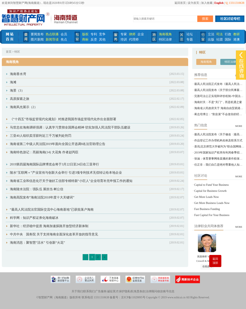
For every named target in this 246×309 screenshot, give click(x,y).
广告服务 (101, 291)
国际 (228, 39)
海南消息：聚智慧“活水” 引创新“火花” (37, 242)
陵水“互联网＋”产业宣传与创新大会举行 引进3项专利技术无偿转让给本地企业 (66, 172)
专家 (123, 34)
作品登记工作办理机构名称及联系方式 (218, 140)
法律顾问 (151, 291)
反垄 (94, 39)
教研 (236, 34)
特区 (17, 51)
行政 (228, 34)
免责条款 (139, 291)
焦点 (64, 39)
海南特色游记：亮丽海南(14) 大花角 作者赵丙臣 (44, 152)
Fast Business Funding (207, 209)
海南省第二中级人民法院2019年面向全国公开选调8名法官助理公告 (58, 144)
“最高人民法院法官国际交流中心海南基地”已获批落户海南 (52, 209)
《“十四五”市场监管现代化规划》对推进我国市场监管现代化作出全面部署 (63, 119)
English (219, 2)
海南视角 (165, 34)
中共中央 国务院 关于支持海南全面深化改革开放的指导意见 (54, 234)
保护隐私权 (126, 291)
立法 (211, 34)
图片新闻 (37, 39)
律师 (132, 34)
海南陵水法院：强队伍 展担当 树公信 (36, 189)
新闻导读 (52, 39)
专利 (94, 34)
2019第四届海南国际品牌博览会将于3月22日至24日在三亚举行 (54, 164)
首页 (9, 51)
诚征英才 (112, 291)
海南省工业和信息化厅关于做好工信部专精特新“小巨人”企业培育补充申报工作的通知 (71, 181)
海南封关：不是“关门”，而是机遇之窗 (218, 102)
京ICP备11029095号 (133, 297)
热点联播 (52, 34)
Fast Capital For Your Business (211, 215)
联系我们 (89, 291)
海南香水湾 (18, 74)
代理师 (134, 39)
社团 (219, 39)
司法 (219, 34)
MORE (238, 126)
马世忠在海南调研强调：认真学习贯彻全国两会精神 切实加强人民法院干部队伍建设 (70, 127)
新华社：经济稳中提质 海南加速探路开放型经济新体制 (49, 226)
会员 (64, 34)
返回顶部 (215, 260)
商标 (85, 39)
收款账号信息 (165, 291)
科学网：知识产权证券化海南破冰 (34, 218)
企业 (140, 34)
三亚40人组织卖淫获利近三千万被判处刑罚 (40, 136)
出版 (211, 39)
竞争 (102, 34)
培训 (123, 39)
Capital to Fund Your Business (211, 184)
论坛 (189, 34)
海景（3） (17, 90)
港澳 (236, 39)
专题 (189, 39)
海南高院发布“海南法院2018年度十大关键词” (42, 197)
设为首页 (193, 2)
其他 (102, 39)
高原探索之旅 (19, 99)
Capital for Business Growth (210, 190)
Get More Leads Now (206, 196)
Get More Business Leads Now (212, 203)
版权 (85, 34)
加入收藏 (206, 2)
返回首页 (180, 2)
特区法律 (165, 39)
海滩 (13, 82)
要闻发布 (37, 34)
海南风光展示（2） (23, 107)
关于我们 (77, 291)
